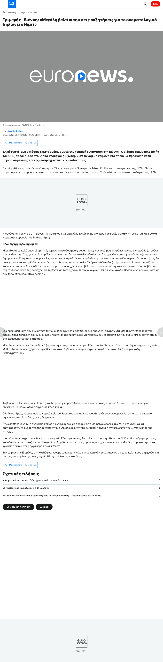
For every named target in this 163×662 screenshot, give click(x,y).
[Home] (4, 12)
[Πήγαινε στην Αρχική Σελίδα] (12, 4)
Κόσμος (22, 13)
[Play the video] (81, 76)
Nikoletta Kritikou (15, 131)
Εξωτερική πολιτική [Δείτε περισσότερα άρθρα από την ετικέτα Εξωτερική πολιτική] (18, 506)
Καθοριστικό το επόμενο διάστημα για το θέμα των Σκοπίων (35, 480)
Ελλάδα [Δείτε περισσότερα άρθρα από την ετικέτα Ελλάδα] (44, 506)
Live (155, 3)
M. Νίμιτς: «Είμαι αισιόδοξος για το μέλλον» (26, 487)
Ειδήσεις (12, 13)
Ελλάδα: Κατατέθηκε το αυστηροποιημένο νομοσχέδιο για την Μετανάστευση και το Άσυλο (52, 495)
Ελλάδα (33, 13)
